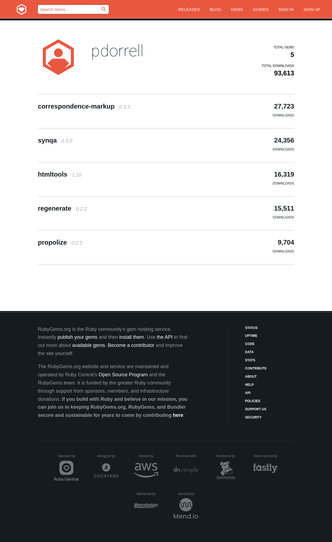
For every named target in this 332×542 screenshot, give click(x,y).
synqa (55, 140)
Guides (261, 9)
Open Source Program (123, 374)
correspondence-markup (84, 106)
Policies (252, 401)
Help (249, 385)
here (178, 415)
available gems (88, 345)
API (247, 393)
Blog (215, 9)
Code (250, 344)
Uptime (251, 336)
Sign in (286, 9)
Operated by (68, 458)
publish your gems (77, 337)
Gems (237, 9)
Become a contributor (131, 345)
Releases (189, 9)
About (251, 376)
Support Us (255, 409)
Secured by (188, 494)
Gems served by (266, 456)
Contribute (256, 368)
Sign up (311, 9)
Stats (250, 360)
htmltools (60, 174)
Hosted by (148, 456)
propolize (60, 242)
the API (165, 337)
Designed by (107, 456)
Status (251, 328)
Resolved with (187, 456)
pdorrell (117, 50)
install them (131, 337)
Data (249, 352)
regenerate (62, 208)
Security (253, 417)
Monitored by (227, 456)
